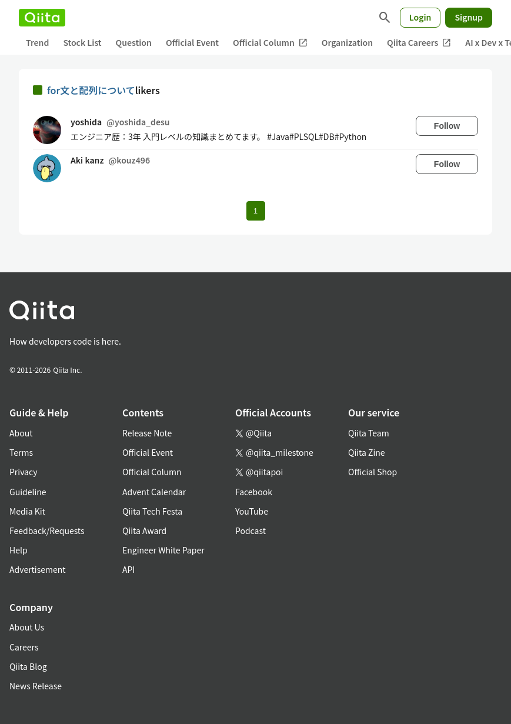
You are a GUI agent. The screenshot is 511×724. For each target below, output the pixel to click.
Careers (23, 647)
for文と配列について (91, 90)
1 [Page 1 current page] (255, 210)
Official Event (192, 42)
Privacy (23, 472)
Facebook (253, 492)
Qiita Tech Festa (152, 511)
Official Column (270, 42)
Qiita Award (144, 530)
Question (134, 42)
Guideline (27, 492)
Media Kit (27, 511)
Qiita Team (368, 433)
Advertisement (37, 569)
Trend (37, 42)
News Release (35, 686)
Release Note (147, 433)
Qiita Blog (28, 666)
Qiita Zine (366, 452)
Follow (447, 126)
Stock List (82, 42)
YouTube (251, 511)
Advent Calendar (154, 492)
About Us (26, 627)
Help (18, 550)
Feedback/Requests (47, 530)
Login (420, 17)
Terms (21, 452)
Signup (469, 17)
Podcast (250, 530)
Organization (347, 42)
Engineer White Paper (163, 550)
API (128, 569)
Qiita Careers (419, 42)
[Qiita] (42, 17)
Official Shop (372, 472)
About (20, 433)
